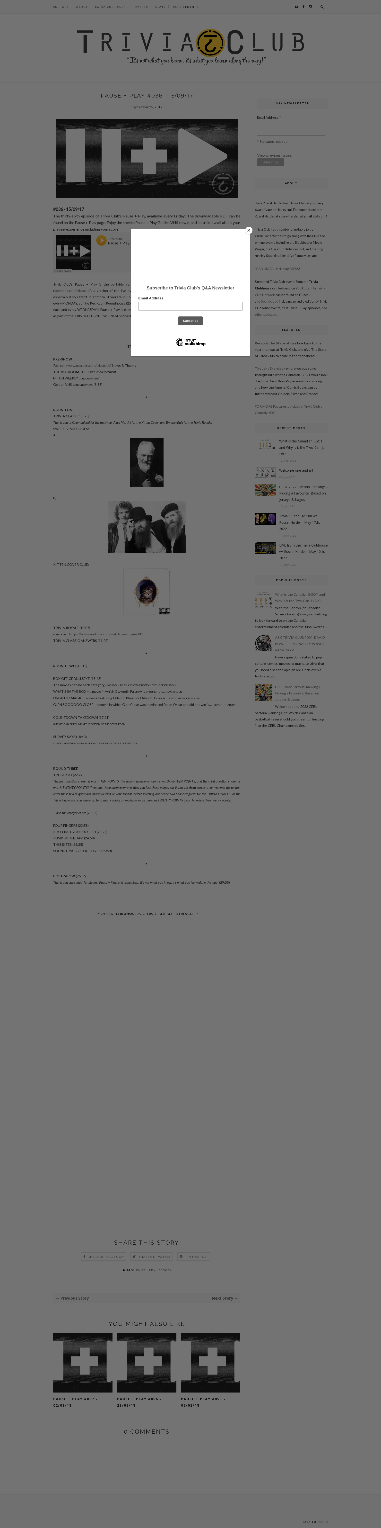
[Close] (248, 230)
